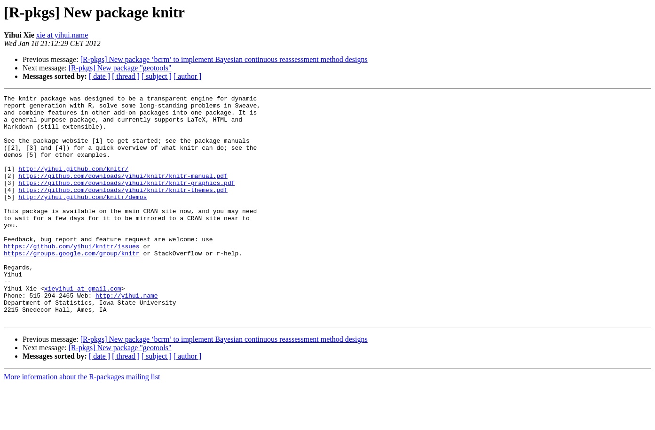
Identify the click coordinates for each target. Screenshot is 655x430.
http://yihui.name (126, 336)
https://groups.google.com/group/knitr (72, 285)
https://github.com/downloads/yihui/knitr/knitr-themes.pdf (123, 209)
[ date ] (99, 76)
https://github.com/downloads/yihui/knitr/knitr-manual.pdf (123, 192)
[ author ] (188, 76)
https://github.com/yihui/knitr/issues (72, 277)
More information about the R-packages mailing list (82, 422)
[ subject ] (157, 76)
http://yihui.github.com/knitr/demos (82, 218)
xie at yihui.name (62, 35)
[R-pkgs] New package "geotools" (120, 68)
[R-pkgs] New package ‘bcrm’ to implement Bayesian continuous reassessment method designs (224, 59)
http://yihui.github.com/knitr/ (73, 184)
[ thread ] (126, 76)
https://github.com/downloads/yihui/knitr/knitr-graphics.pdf (126, 201)
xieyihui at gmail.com (82, 327)
